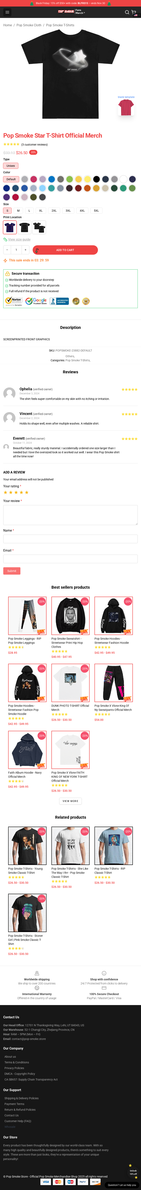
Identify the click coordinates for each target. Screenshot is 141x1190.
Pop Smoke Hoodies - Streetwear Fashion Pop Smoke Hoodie (23, 710)
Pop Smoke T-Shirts (60, 25)
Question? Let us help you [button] (122, 1185)
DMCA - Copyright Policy (19, 1073)
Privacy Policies (14, 1068)
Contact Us (11, 1115)
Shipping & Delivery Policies (21, 1098)
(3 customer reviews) (34, 144)
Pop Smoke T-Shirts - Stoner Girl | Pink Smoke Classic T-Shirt (25, 940)
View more (70, 801)
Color (6, 172)
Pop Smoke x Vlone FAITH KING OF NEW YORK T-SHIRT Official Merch (69, 776)
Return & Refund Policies (20, 1109)
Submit (11, 571)
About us (10, 1056)
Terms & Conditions (16, 1062)
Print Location (12, 217)
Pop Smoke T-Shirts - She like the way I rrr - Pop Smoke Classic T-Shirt (69, 872)
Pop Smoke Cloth (29, 25)
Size (6, 204)
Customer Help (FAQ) (17, 1121)
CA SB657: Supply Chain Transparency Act (31, 1079)
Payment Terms (14, 1104)
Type (6, 159)
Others (70, 356)
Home (7, 25)
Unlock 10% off (133, 1172)
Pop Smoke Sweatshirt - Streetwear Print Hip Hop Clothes (67, 642)
